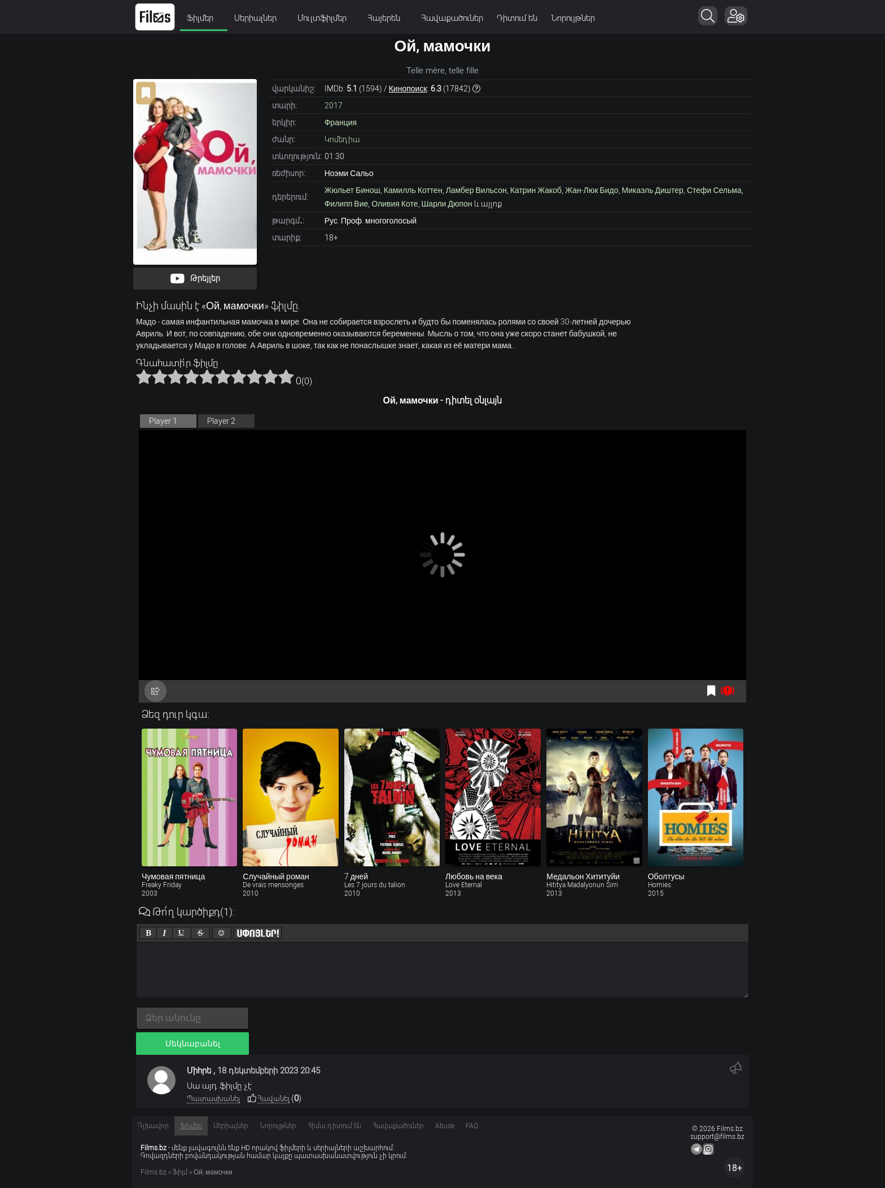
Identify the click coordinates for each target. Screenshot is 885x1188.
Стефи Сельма (714, 190)
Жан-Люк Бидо (591, 190)
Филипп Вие (347, 203)
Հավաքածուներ (452, 18)
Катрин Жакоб (536, 190)
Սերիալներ (259, 18)
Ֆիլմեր (204, 18)
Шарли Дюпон (447, 203)
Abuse (444, 1126)
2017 (334, 105)
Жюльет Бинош (352, 190)
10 (286, 376)
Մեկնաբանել (192, 1043)
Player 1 (163, 421)
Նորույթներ (573, 18)
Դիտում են (517, 18)
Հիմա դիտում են (334, 1126)
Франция (341, 122)
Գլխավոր (153, 1126)
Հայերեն (387, 18)
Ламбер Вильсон (476, 190)
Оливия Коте (394, 203)
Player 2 (221, 421)
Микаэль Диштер (653, 190)
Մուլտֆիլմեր (325, 18)
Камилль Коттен (413, 190)
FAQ (472, 1126)
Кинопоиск (408, 88)
